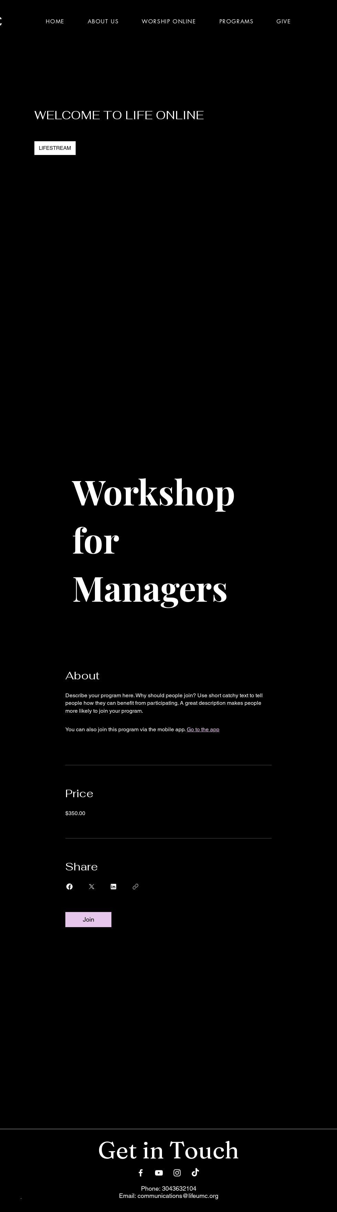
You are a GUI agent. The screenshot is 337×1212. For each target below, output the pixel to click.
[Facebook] (140, 1173)
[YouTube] (159, 1173)
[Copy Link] (135, 886)
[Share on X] (91, 886)
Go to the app (203, 729)
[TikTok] (195, 1173)
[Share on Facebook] (69, 886)
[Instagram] (177, 1173)
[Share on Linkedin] (113, 886)
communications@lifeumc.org (178, 1195)
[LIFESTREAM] (55, 148)
